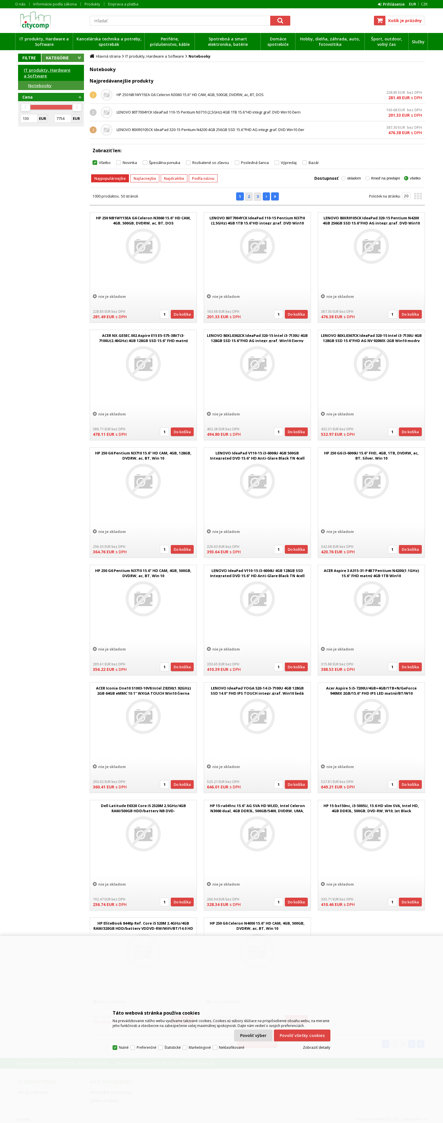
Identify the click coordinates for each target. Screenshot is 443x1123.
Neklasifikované (231, 1047)
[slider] (25, 107)
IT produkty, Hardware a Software (44, 41)
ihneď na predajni (385, 178)
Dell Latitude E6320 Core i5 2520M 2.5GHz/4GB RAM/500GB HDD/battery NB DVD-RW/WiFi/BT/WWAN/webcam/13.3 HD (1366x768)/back (143, 811)
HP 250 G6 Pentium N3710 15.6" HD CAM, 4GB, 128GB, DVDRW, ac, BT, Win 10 (143, 455)
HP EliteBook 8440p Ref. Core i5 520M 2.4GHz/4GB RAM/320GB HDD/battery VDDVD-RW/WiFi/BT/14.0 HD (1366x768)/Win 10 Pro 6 (143, 928)
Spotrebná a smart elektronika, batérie (228, 41)
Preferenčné (146, 1047)
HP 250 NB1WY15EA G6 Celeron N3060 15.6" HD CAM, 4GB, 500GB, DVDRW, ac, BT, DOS (190, 94)
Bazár (314, 162)
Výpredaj (289, 162)
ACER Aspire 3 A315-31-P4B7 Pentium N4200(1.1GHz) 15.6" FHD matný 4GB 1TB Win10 (371, 573)
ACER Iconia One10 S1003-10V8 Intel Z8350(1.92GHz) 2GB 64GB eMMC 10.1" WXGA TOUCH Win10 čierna (143, 690)
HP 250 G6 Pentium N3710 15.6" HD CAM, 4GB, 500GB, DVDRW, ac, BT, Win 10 (143, 573)
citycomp (51, 20)
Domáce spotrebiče (278, 41)
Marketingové (200, 1047)
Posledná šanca (255, 162)
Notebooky (40, 85)
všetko (415, 178)
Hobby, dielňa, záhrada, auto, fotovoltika (330, 41)
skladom (354, 178)
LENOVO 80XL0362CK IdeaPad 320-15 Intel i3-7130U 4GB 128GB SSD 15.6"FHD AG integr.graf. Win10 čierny (257, 338)
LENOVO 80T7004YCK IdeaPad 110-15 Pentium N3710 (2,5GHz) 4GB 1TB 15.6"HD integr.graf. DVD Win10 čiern (209, 112)
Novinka (130, 162)
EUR (412, 4)
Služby (418, 41)
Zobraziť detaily (316, 1047)
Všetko (105, 162)
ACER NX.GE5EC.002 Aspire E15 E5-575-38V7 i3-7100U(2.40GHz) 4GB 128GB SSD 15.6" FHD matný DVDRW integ (143, 340)
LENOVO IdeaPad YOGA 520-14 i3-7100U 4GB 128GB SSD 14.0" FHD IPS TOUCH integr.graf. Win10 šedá (257, 690)
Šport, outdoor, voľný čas (386, 41)
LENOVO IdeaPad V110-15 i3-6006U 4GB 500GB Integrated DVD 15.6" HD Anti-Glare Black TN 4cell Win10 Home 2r (257, 458)
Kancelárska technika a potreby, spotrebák (109, 41)
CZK (424, 4)
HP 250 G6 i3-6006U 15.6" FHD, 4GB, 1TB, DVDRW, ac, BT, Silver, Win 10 (371, 455)
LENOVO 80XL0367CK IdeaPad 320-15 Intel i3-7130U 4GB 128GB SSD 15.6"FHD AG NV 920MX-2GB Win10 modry (371, 338)
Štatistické (172, 1047)
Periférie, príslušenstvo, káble (170, 41)
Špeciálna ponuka (164, 162)
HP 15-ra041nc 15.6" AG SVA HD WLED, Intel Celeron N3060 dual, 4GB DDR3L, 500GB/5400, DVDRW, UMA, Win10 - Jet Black (257, 811)
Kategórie (57, 57)
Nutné (124, 1047)
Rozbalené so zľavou (210, 162)
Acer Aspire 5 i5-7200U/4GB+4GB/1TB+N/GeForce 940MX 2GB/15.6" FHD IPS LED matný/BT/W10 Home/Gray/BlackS (371, 693)
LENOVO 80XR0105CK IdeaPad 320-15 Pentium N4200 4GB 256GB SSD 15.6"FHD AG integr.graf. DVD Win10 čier (210, 129)
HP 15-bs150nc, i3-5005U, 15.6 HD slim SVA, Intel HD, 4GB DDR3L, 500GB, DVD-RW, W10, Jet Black (371, 808)
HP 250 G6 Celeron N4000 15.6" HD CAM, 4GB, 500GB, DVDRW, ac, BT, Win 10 (257, 926)
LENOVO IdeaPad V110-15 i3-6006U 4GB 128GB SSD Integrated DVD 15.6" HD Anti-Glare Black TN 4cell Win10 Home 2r (257, 575)
